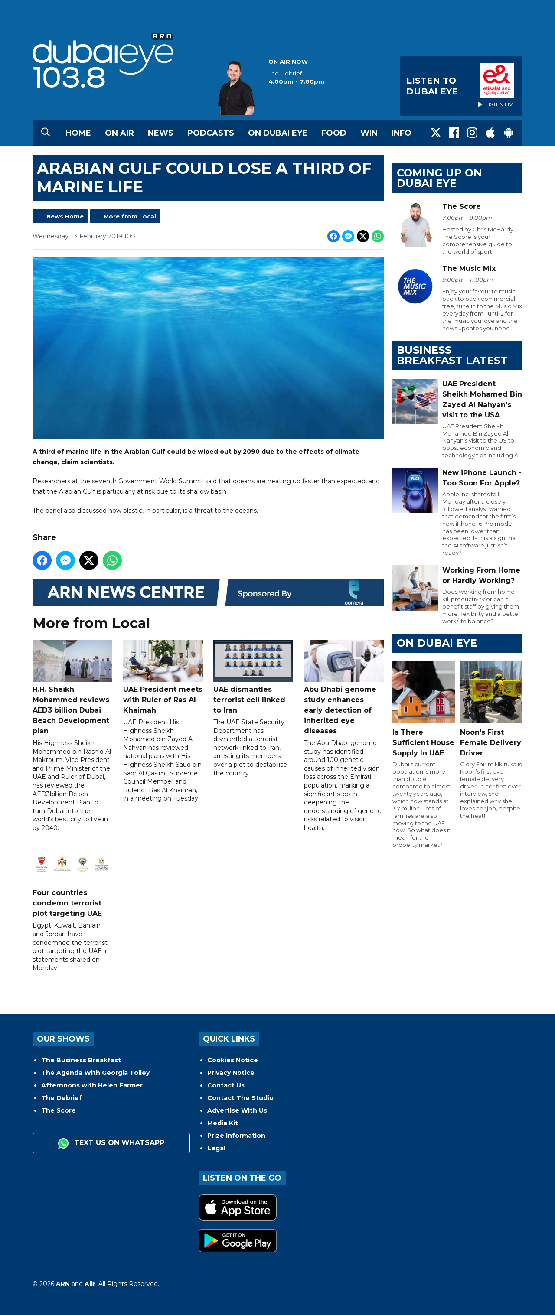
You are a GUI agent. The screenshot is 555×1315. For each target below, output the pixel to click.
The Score (58, 1110)
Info (401, 133)
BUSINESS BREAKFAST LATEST (452, 355)
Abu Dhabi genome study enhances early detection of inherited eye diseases (344, 687)
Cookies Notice (232, 1060)
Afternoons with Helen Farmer (92, 1085)
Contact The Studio (240, 1098)
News (160, 133)
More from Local (130, 216)
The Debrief (61, 1098)
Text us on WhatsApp (111, 1143)
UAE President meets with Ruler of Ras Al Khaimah (163, 677)
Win (369, 133)
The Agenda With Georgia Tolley (95, 1073)
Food (333, 133)
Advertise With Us (237, 1110)
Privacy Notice (231, 1073)
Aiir (90, 1284)
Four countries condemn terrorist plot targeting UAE (72, 881)
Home (78, 133)
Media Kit (222, 1123)
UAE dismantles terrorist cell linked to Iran (253, 677)
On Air (119, 133)
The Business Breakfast (81, 1060)
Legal (216, 1148)
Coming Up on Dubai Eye (439, 177)
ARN (63, 1284)
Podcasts (210, 133)
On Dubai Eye (277, 133)
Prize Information (236, 1135)
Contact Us (226, 1085)
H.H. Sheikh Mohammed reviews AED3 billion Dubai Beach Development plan (72, 687)
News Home (65, 216)
